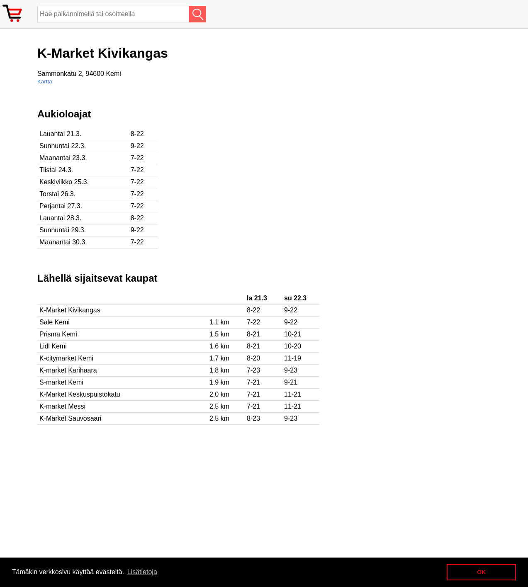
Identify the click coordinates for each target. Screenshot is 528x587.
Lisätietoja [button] (142, 571)
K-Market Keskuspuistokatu (79, 394)
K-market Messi (62, 406)
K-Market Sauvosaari (70, 418)
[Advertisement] (269, 166)
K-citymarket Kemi (66, 358)
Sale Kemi (54, 322)
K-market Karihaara (68, 370)
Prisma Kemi (58, 334)
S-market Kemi (61, 382)
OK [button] (481, 572)
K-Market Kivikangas (69, 310)
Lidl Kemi (53, 346)
